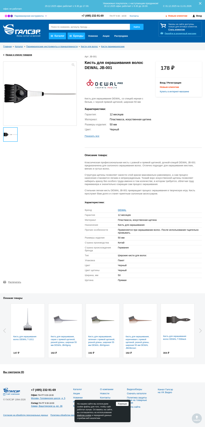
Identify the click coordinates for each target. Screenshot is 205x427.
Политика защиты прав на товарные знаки (137, 400)
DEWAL (122, 210)
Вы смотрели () (13, 372)
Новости (104, 393)
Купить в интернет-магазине (174, 91)
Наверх (197, 418)
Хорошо (122, 403)
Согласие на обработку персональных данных (25, 415)
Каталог (57, 36)
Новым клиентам (177, 16)
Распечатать (14, 282)
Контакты (134, 16)
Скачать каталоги (136, 393)
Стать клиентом (176, 29)
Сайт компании (13, 394)
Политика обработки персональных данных (71, 415)
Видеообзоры (134, 389)
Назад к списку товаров (19, 55)
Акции (106, 36)
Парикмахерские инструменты (29, 16)
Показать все (92, 136)
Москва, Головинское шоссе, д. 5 (48, 398)
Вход (199, 16)
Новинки (93, 36)
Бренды (76, 36)
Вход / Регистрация (170, 82)
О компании (106, 389)
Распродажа (121, 36)
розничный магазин (180, 33)
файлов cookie (84, 415)
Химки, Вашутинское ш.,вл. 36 (46, 406)
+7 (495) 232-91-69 (92, 15)
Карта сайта (133, 406)
